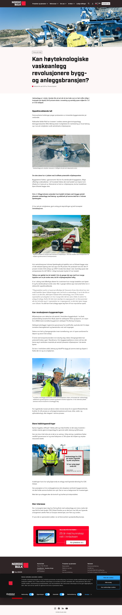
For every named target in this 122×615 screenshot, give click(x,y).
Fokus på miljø (37, 52)
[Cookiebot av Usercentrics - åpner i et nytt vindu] (10, 612)
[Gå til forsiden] (19, 3)
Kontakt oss (105, 3)
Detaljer (87, 611)
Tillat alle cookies (108, 595)
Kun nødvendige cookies (108, 604)
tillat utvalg (108, 600)
